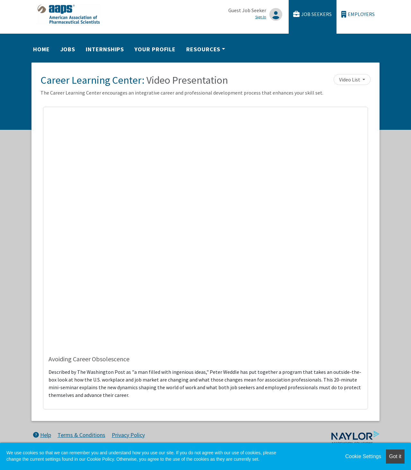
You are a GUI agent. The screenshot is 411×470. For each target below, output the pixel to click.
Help (42, 435)
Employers (358, 14)
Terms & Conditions (81, 435)
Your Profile (155, 49)
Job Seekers (312, 14)
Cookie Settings (363, 456)
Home (41, 49)
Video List (350, 79)
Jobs (67, 49)
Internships (105, 49)
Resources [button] (203, 49)
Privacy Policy (128, 435)
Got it (395, 456)
